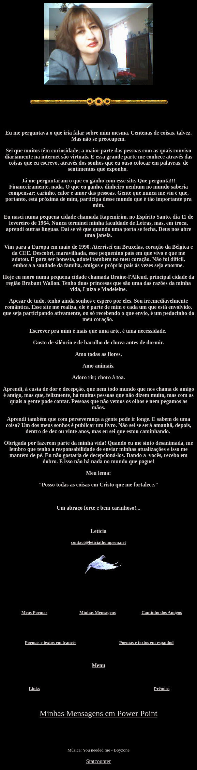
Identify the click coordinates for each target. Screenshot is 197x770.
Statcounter (98, 761)
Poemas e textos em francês (50, 642)
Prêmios (161, 688)
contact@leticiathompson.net (98, 542)
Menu (98, 665)
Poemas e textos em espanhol (146, 642)
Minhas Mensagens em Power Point (98, 713)
